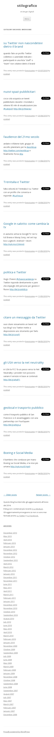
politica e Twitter (14, 272)
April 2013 (7, 539)
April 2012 (7, 563)
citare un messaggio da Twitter (24, 317)
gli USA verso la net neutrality (23, 362)
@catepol (7, 108)
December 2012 (10, 550)
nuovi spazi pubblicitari (19, 92)
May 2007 (7, 701)
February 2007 (9, 707)
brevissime (30, 70)
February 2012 (9, 570)
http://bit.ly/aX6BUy (19, 289)
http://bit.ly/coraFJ (11, 334)
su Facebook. (33, 515)
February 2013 (9, 543)
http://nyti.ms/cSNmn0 (13, 244)
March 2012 (8, 567)
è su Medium (37, 509)
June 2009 (7, 659)
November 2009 (10, 646)
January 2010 (9, 642)
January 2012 (9, 574)
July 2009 (7, 656)
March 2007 (8, 704)
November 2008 (10, 677)
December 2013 (10, 533)
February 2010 (9, 639)
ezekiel (6, 74)
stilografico (27, 5)
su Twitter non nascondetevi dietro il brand (22, 44)
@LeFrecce (18, 195)
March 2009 (8, 666)
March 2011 (8, 594)
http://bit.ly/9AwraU (22, 108)
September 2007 (10, 690)
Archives (7, 526)
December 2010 (10, 605)
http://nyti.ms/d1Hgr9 (20, 466)
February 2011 (9, 598)
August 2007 (8, 694)
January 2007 (9, 711)
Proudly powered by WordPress (16, 732)
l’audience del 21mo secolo (21, 137)
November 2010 (10, 608)
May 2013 (7, 536)
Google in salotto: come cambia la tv (26, 225)
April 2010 (7, 632)
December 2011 (10, 577)
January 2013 (9, 546)
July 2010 (7, 622)
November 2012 (10, 553)
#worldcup (31, 147)
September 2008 (10, 683)
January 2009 (9, 673)
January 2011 (9, 601)
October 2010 (9, 611)
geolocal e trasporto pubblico (23, 408)
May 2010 (7, 629)
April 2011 (7, 591)
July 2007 (7, 697)
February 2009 (9, 670)
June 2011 (7, 584)
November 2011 (10, 581)
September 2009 (10, 653)
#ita (21, 154)
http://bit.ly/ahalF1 (11, 379)
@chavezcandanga (25, 279)
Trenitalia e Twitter (16, 182)
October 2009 (9, 649)
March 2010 (8, 635)
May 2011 (7, 587)
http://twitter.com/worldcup (16, 150)
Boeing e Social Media (18, 453)
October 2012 (9, 557)
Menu (27, 19)
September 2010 (10, 615)
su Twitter (21, 515)
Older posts (10, 494)
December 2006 (10, 714)
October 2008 (9, 680)
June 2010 (7, 625)
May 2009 (7, 663)
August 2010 (8, 618)
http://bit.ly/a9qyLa (12, 424)
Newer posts (43, 494)
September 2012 (10, 560)
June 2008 (7, 687)
